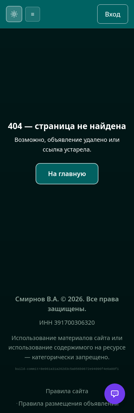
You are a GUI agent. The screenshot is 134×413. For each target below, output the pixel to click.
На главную (67, 173)
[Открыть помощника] (114, 393)
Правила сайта (67, 391)
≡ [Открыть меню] (32, 14)
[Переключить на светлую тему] (14, 14)
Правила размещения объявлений (68, 403)
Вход (112, 13)
